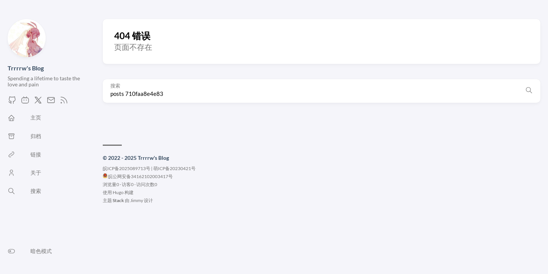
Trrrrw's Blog (26, 68)
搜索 (115, 86)
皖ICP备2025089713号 (126, 168)
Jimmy (136, 200)
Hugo (118, 192)
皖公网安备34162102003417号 (140, 176)
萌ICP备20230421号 (174, 168)
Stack (118, 200)
